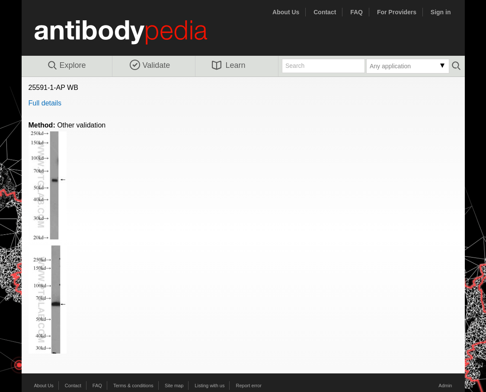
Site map (174, 385)
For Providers (396, 12)
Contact (324, 12)
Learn (229, 65)
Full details (45, 103)
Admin (445, 385)
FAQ (356, 12)
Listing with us (209, 385)
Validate (150, 65)
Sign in (441, 12)
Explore (66, 66)
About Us (285, 12)
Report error (249, 385)
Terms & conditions (133, 385)
